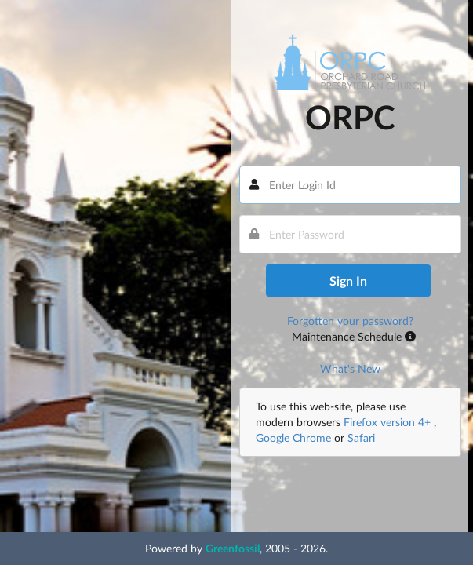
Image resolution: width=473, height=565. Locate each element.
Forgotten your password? (350, 320)
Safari (361, 437)
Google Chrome (293, 437)
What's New (350, 368)
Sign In (348, 280)
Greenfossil (233, 548)
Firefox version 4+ (389, 421)
